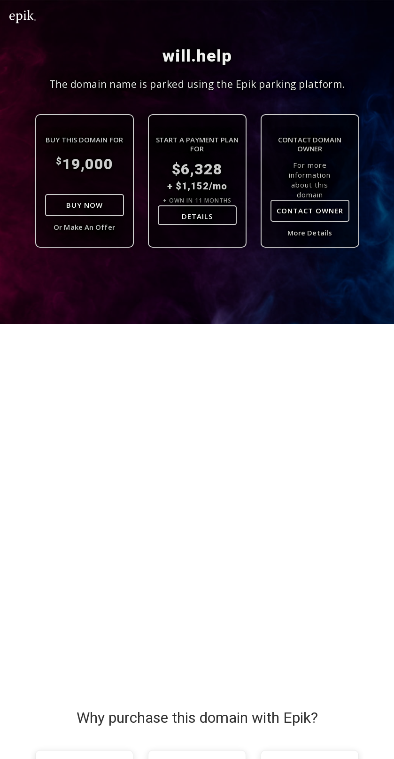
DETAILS (197, 216)
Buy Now (84, 205)
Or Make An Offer (84, 227)
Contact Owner (310, 210)
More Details (309, 232)
